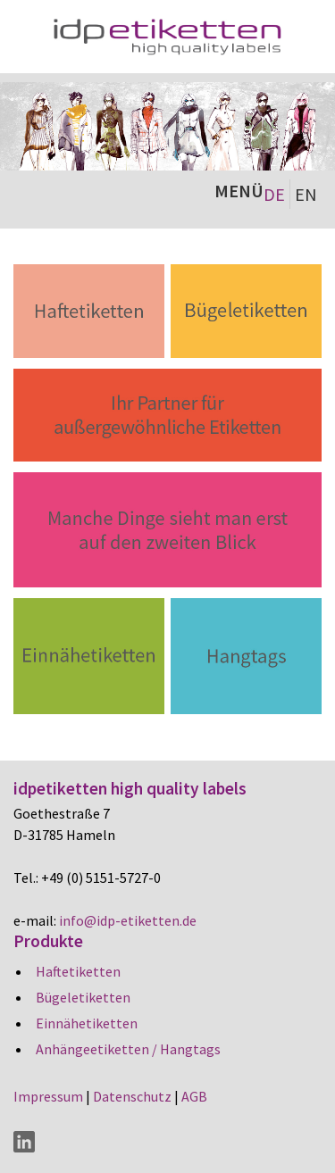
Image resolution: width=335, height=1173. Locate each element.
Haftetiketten (78, 971)
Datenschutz (132, 1096)
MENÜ (239, 190)
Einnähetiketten (87, 1023)
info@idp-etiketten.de (128, 920)
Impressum (48, 1096)
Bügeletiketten (83, 997)
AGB (194, 1096)
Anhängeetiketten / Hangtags (128, 1049)
